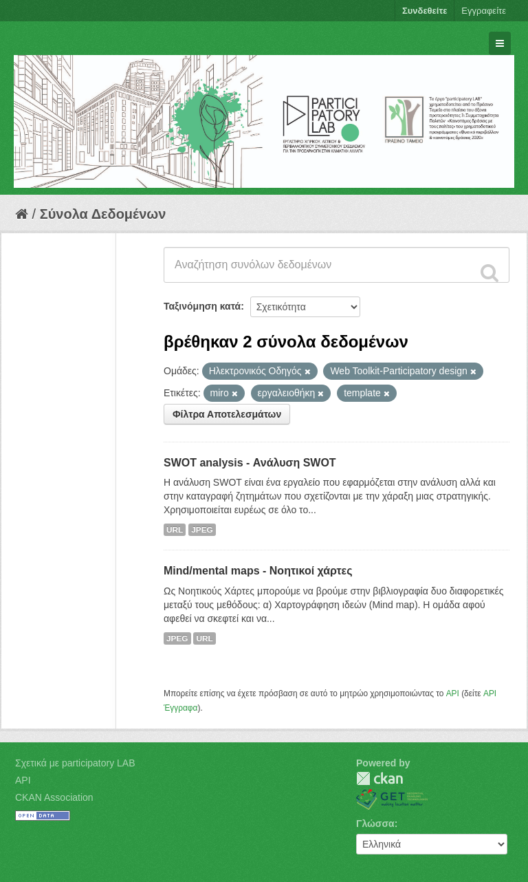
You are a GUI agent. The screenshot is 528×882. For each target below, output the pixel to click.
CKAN (379, 778)
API (452, 693)
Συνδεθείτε (424, 11)
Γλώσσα (375, 823)
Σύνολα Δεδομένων (103, 214)
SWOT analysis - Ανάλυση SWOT (250, 463)
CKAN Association (54, 797)
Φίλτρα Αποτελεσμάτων (227, 414)
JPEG (202, 530)
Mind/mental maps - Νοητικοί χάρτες (258, 571)
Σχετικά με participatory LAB (75, 762)
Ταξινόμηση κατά (202, 306)
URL (174, 530)
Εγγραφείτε (483, 11)
